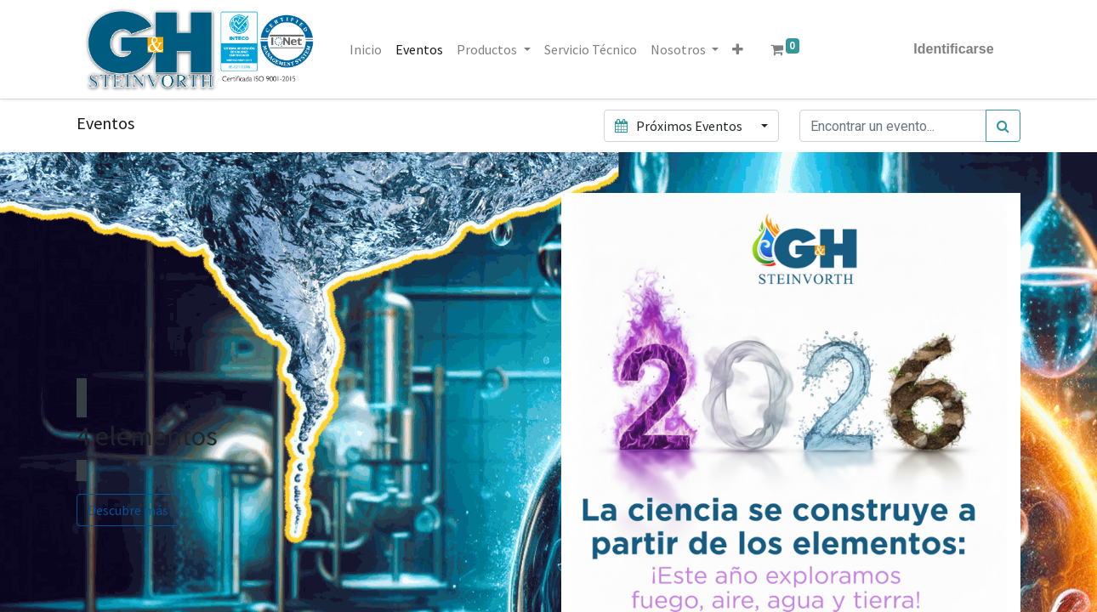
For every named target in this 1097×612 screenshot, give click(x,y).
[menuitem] (366, 49)
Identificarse (953, 49)
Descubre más (128, 510)
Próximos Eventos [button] (679, 125)
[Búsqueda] (1003, 126)
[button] (737, 49)
